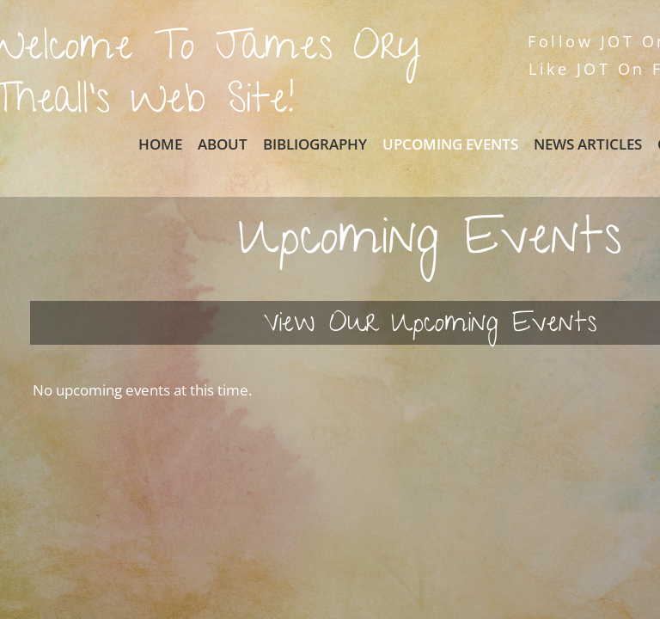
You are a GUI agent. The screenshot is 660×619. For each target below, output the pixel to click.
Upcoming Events (450, 144)
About (223, 144)
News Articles (588, 144)
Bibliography (315, 144)
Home (160, 144)
